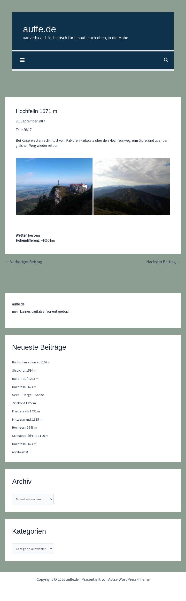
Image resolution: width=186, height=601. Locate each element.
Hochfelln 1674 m (25, 387)
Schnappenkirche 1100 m (30, 436)
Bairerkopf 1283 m (25, 379)
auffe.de (46, 28)
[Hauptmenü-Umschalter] (22, 60)
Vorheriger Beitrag (23, 262)
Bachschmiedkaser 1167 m (32, 362)
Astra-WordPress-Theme (129, 579)
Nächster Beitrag (163, 262)
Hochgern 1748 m (25, 427)
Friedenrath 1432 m (26, 411)
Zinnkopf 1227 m (24, 403)
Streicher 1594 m (24, 370)
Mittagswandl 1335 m (28, 419)
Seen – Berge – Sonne (28, 395)
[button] (166, 60)
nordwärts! (20, 452)
